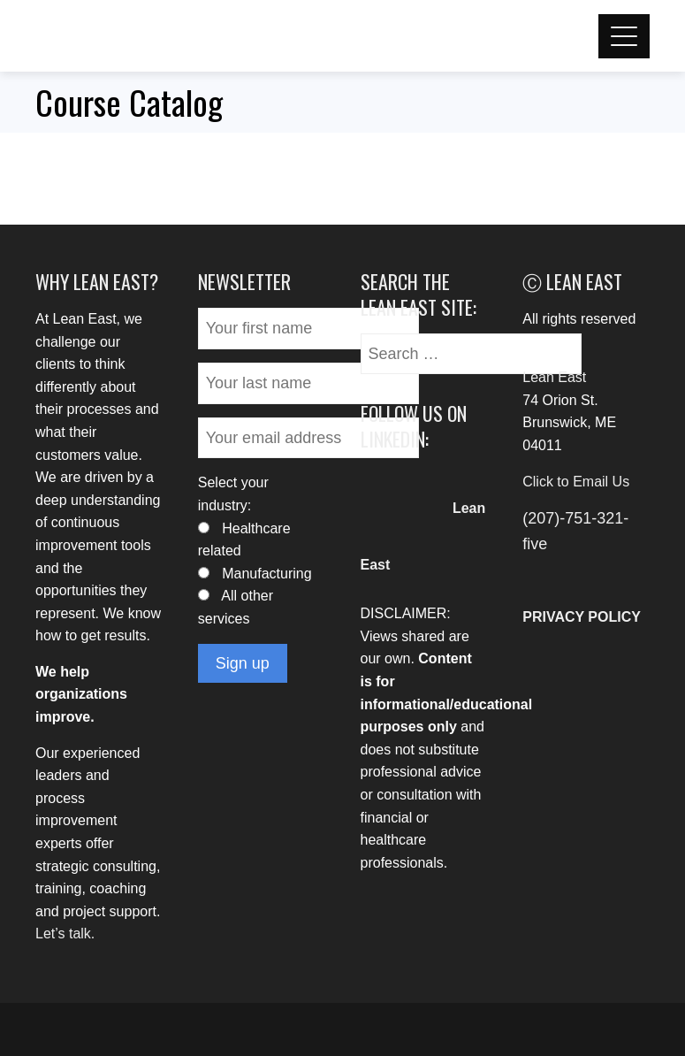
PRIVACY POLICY (581, 616)
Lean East (554, 377)
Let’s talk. (65, 933)
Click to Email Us (575, 481)
